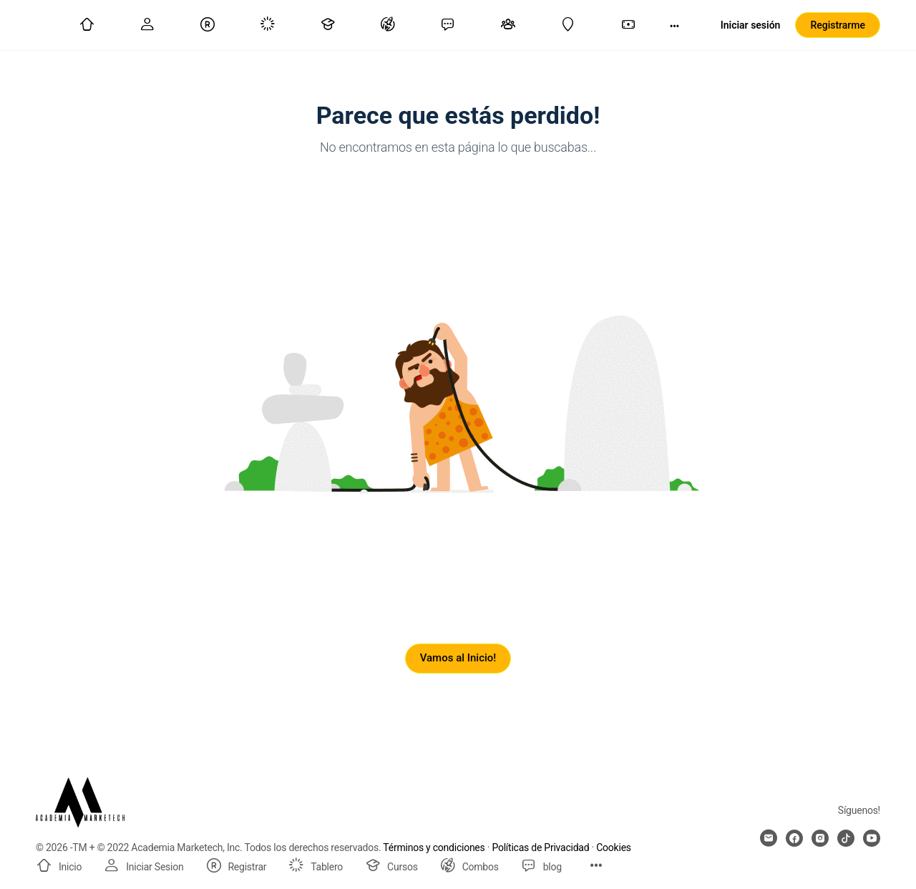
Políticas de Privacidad (540, 847)
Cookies (613, 847)
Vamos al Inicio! (458, 657)
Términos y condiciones (433, 847)
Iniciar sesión (751, 25)
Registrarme (837, 25)
